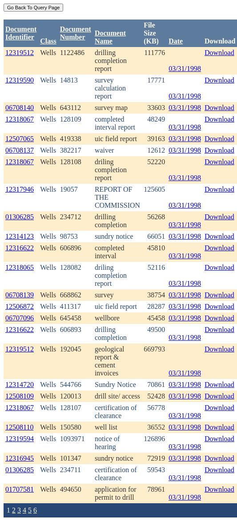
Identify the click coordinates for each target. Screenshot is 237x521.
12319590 (19, 80)
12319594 (19, 438)
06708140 (19, 107)
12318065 (19, 267)
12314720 (19, 384)
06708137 (19, 150)
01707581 (19, 489)
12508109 (19, 396)
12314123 (19, 236)
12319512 (19, 52)
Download (219, 52)
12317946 (19, 189)
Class (48, 41)
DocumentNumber (75, 33)
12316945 (19, 458)
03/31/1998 (185, 68)
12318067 (19, 119)
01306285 (19, 217)
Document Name (110, 37)
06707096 (19, 318)
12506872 (19, 306)
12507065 (19, 138)
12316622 (19, 248)
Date (176, 41)
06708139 (19, 295)
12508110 (19, 427)
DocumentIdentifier (20, 33)
